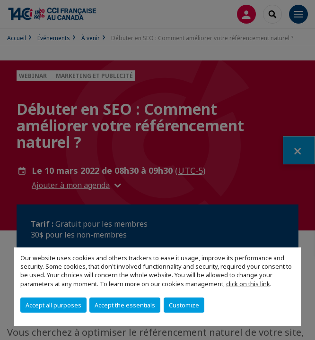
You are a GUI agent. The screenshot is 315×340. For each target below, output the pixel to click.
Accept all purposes (53, 305)
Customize (184, 305)
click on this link (248, 284)
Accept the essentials (125, 305)
